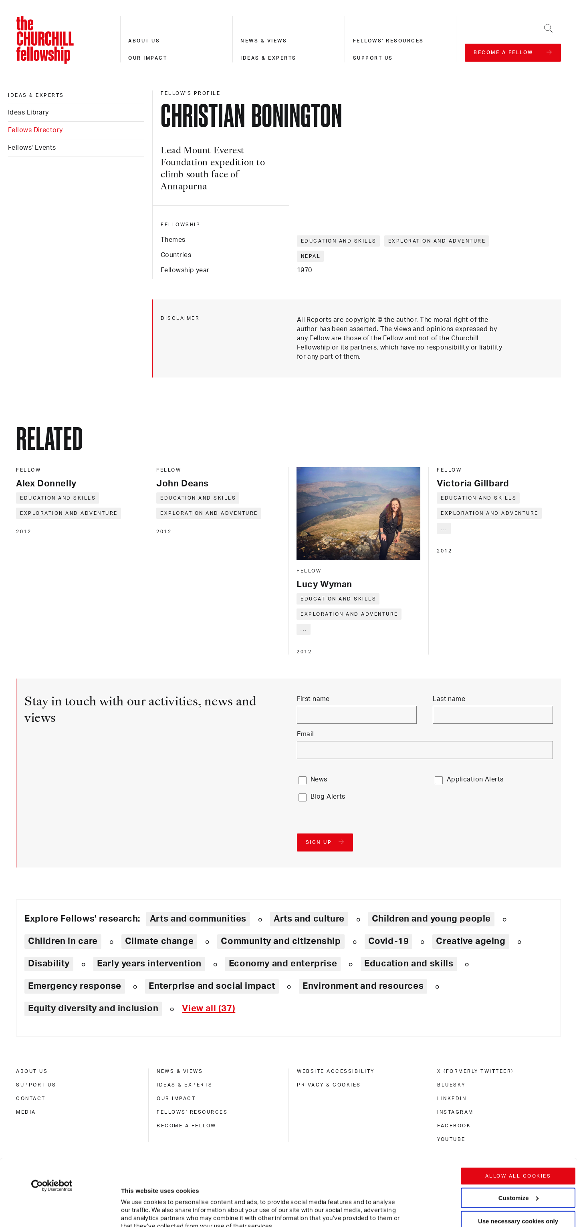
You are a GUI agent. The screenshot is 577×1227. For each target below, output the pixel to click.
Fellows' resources (388, 40)
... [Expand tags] (304, 629)
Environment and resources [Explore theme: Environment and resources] (363, 986)
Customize (518, 1130)
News (319, 779)
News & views (263, 40)
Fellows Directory (35, 130)
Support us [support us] (36, 1084)
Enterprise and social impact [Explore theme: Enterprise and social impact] (212, 986)
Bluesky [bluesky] (451, 1084)
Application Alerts (475, 779)
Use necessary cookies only (518, 1154)
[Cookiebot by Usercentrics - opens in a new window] (52, 1119)
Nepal (311, 256)
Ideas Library (28, 112)
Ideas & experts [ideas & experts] (36, 95)
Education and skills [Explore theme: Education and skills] (408, 963)
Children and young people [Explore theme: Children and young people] (431, 918)
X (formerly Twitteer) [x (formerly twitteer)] (475, 1071)
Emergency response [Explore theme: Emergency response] (74, 986)
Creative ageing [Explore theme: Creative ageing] (470, 941)
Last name (449, 699)
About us (144, 40)
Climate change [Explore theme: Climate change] (159, 941)
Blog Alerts (328, 796)
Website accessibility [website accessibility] (336, 1071)
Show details (131, 1196)
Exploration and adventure (437, 241)
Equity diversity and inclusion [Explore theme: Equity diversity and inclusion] (93, 1008)
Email (305, 734)
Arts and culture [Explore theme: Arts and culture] (309, 918)
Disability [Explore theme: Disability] (49, 963)
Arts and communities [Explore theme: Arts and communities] (198, 918)
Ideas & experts (268, 58)
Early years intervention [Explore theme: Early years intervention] (149, 963)
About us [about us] (32, 1071)
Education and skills (339, 241)
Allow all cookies (518, 1109)
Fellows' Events (32, 148)
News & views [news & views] (180, 1071)
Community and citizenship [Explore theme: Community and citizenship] (281, 941)
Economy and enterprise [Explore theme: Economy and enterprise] (283, 963)
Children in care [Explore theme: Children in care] (63, 941)
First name (313, 699)
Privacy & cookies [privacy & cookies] (329, 1084)
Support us (373, 58)
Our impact (147, 58)
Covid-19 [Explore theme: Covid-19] (388, 941)
